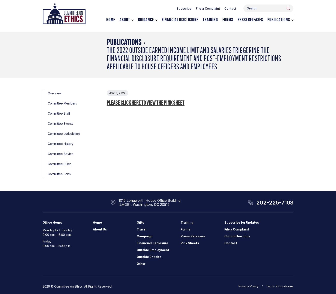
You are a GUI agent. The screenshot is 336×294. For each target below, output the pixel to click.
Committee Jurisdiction (64, 133)
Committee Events (60, 123)
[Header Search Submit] (288, 8)
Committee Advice (61, 154)
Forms (227, 20)
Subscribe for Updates (241, 222)
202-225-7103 (274, 202)
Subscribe (184, 8)
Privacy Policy (248, 286)
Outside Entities (149, 257)
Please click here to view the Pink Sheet (145, 103)
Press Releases (250, 20)
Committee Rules (59, 164)
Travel (141, 229)
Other (141, 263)
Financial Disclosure (180, 20)
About (125, 20)
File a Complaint (208, 8)
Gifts (140, 222)
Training (210, 20)
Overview (55, 93)
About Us (100, 229)
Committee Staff (59, 113)
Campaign (145, 236)
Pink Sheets (190, 243)
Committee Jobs (59, 174)
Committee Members (62, 103)
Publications (278, 20)
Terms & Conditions (279, 286)
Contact (230, 8)
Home (110, 20)
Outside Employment (153, 250)
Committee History (61, 143)
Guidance (146, 20)
